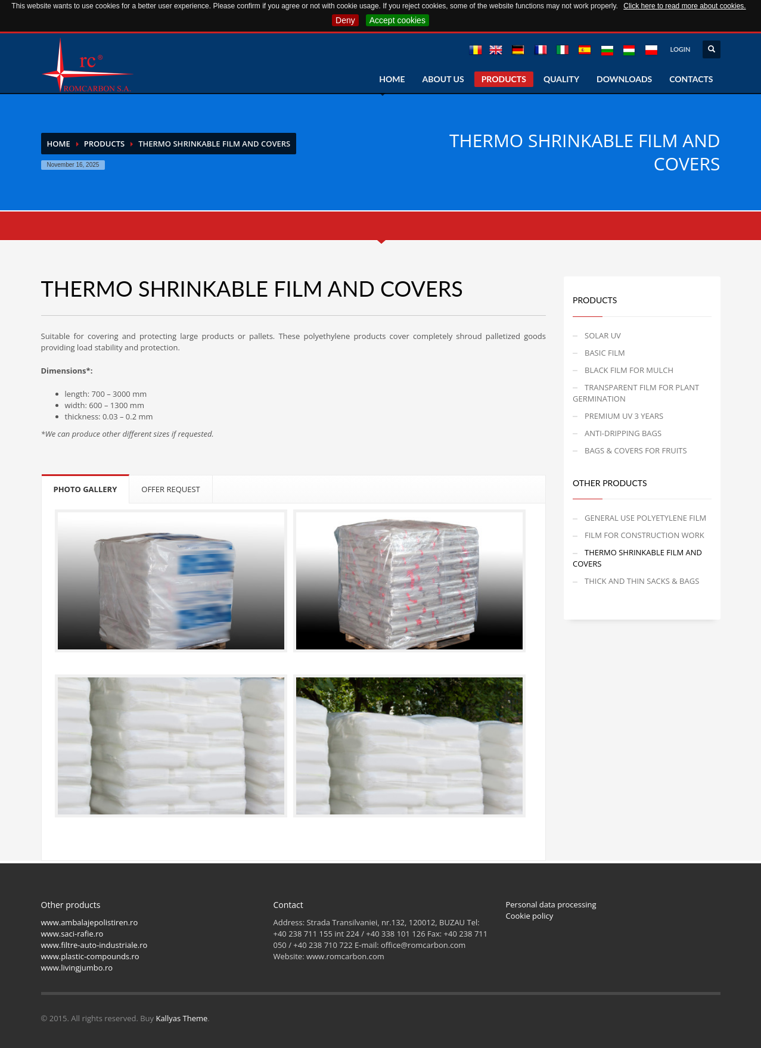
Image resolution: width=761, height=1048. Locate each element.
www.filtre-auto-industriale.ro (94, 945)
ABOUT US (443, 79)
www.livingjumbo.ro (77, 967)
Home (58, 143)
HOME (392, 79)
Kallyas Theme (181, 1018)
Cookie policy (530, 915)
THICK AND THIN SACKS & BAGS (642, 581)
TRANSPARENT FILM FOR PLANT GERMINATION (636, 393)
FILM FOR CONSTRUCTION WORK (644, 535)
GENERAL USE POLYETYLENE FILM (645, 517)
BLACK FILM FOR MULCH (629, 370)
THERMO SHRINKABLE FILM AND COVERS (637, 558)
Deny (345, 20)
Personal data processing (551, 904)
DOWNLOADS (624, 79)
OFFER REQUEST (170, 489)
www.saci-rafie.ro (72, 933)
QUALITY (561, 79)
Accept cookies (397, 20)
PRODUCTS (504, 79)
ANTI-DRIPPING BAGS (623, 433)
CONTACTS (691, 79)
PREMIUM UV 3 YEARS (624, 416)
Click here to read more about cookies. (684, 6)
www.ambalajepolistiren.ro (89, 922)
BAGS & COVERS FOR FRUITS (636, 450)
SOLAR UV (603, 335)
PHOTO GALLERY (85, 489)
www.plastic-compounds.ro (90, 956)
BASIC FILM (605, 352)
